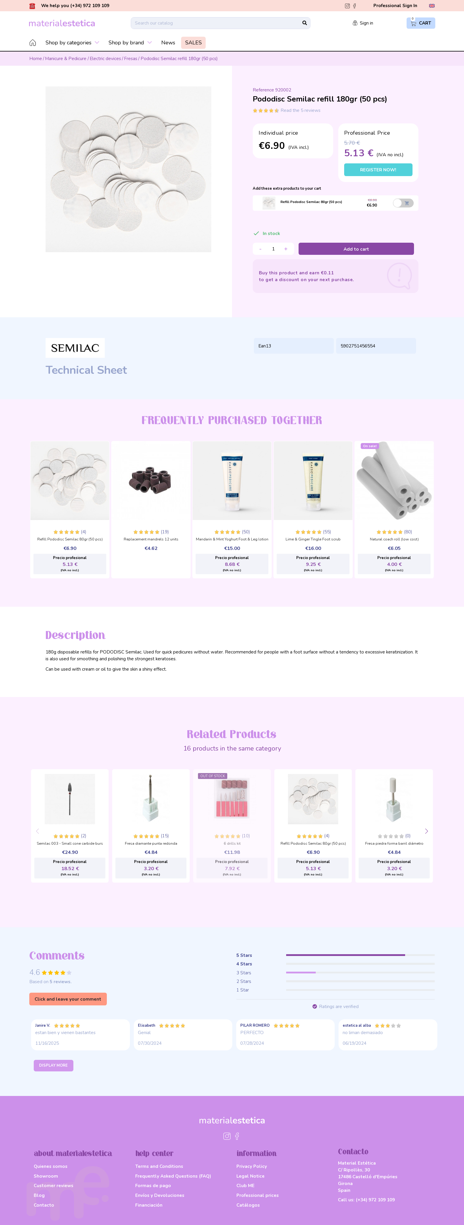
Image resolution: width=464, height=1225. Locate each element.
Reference (263, 90)
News (168, 42)
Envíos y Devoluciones (159, 1195)
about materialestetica (73, 1153)
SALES (193, 42)
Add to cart (356, 249)
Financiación (148, 1205)
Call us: (366, 1200)
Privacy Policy (251, 1166)
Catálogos (248, 1205)
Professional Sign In (395, 5)
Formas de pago (153, 1185)
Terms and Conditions (159, 1166)
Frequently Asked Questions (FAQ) (173, 1176)
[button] (426, 831)
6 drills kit (232, 843)
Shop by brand (130, 42)
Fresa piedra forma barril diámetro (394, 843)
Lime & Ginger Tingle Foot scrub (313, 539)
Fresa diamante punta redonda (151, 843)
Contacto (44, 1205)
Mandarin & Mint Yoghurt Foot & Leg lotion (232, 539)
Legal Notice (250, 1176)
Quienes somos (50, 1166)
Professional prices (257, 1195)
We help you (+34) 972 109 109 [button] (69, 5)
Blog (39, 1195)
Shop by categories (72, 42)
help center (154, 1153)
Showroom (46, 1176)
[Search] (220, 23)
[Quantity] (273, 249)
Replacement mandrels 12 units (151, 539)
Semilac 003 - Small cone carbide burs (70, 843)
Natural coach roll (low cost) (394, 539)
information (256, 1153)
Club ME (245, 1185)
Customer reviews (53, 1185)
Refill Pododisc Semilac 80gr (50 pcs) (70, 539)
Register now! (378, 170)
